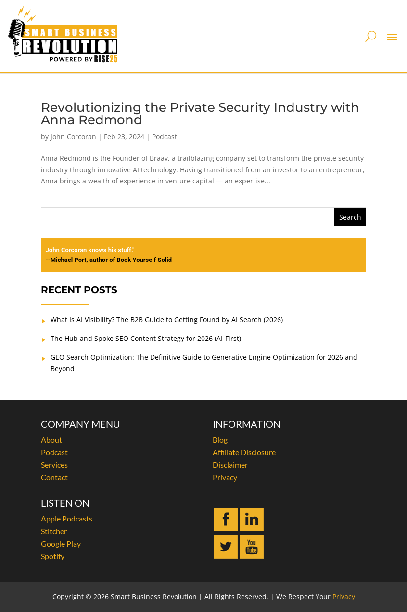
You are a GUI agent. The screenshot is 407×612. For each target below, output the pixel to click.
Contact (54, 477)
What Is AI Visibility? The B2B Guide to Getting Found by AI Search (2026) (167, 319)
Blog (220, 439)
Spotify (52, 555)
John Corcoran (73, 136)
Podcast (164, 136)
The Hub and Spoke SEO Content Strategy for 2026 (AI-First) (146, 338)
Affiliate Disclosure (244, 451)
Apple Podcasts (66, 518)
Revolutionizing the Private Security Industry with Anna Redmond (200, 114)
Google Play (61, 543)
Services (54, 464)
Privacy (225, 477)
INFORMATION (246, 424)
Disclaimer (230, 464)
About (51, 439)
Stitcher (54, 530)
